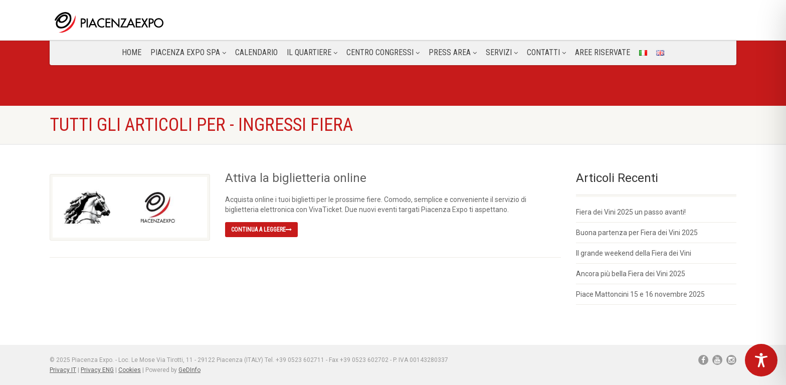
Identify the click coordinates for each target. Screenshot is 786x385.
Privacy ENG (97, 369)
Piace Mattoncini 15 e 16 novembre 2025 (640, 294)
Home (131, 52)
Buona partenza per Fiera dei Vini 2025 (637, 233)
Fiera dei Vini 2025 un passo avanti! (631, 212)
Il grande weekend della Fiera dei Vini (633, 253)
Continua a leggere (261, 229)
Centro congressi (383, 52)
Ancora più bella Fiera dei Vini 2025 (630, 274)
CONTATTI (546, 52)
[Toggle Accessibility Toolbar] (761, 360)
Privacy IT (63, 369)
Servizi (502, 52)
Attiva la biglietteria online (295, 178)
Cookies (129, 369)
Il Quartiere (312, 52)
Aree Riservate (602, 52)
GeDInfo (189, 369)
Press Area (453, 52)
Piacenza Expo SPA (188, 52)
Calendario (256, 52)
